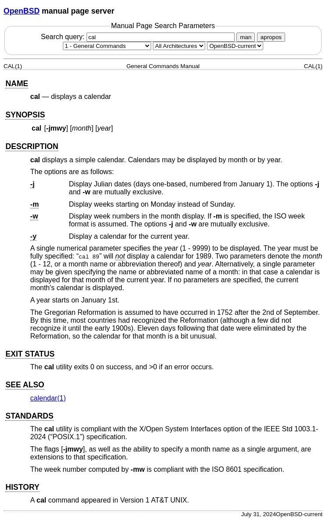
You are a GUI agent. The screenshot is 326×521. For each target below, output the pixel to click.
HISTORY (22, 487)
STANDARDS (29, 416)
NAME (16, 83)
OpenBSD (22, 11)
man (245, 37)
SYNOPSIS (25, 114)
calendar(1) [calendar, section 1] (48, 398)
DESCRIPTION (31, 146)
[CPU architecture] (179, 46)
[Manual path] (235, 46)
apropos (271, 37)
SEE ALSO (24, 384)
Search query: (139, 36)
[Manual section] (107, 46)
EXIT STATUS (29, 354)
